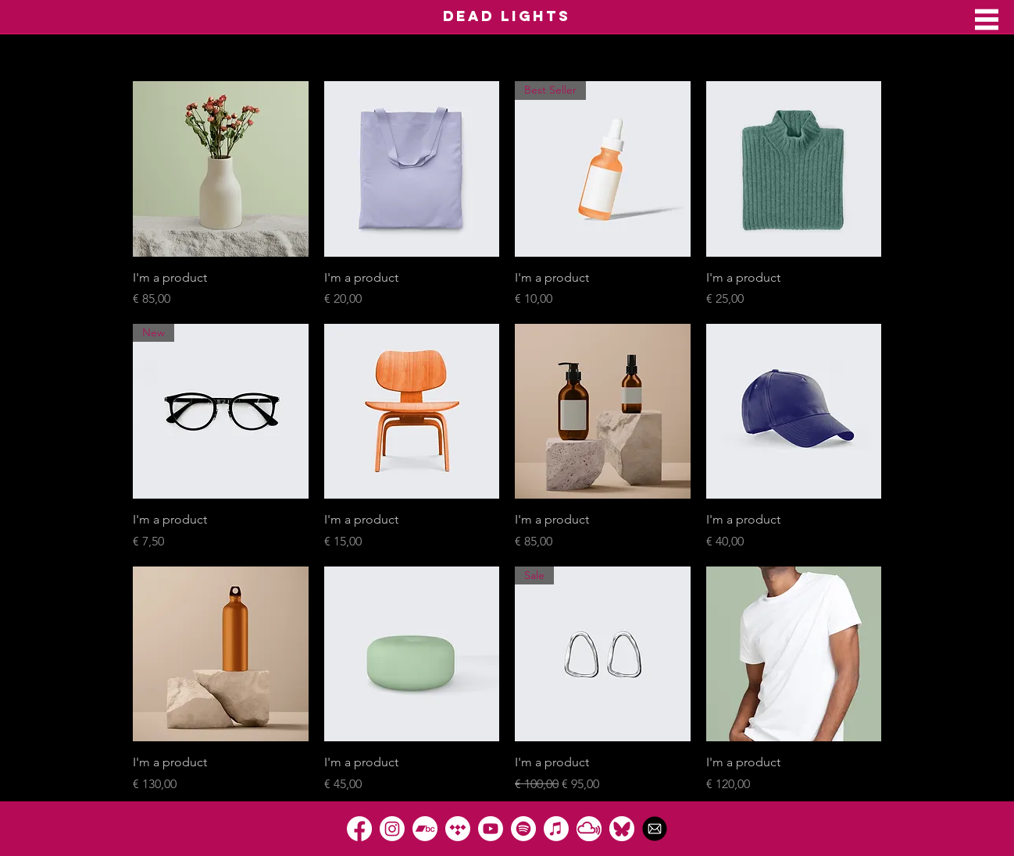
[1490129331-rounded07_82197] (654, 828)
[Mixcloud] (589, 828)
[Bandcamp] (424, 828)
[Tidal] (457, 828)
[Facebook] (359, 828)
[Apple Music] (556, 828)
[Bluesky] (621, 828)
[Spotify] (523, 828)
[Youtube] (490, 828)
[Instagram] (392, 828)
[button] (986, 19)
